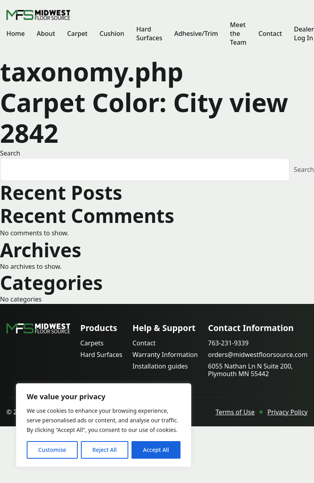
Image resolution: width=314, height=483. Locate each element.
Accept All (156, 449)
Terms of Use (235, 412)
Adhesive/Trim (196, 33)
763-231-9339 (228, 343)
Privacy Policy (287, 412)
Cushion (112, 33)
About (46, 33)
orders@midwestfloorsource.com (258, 355)
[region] (103, 425)
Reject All (104, 449)
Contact (270, 33)
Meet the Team (238, 33)
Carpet (77, 33)
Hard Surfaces (149, 33)
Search (10, 153)
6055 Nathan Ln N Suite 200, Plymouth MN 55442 (250, 370)
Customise (52, 449)
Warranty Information (165, 355)
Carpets (92, 343)
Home (15, 33)
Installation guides (160, 366)
